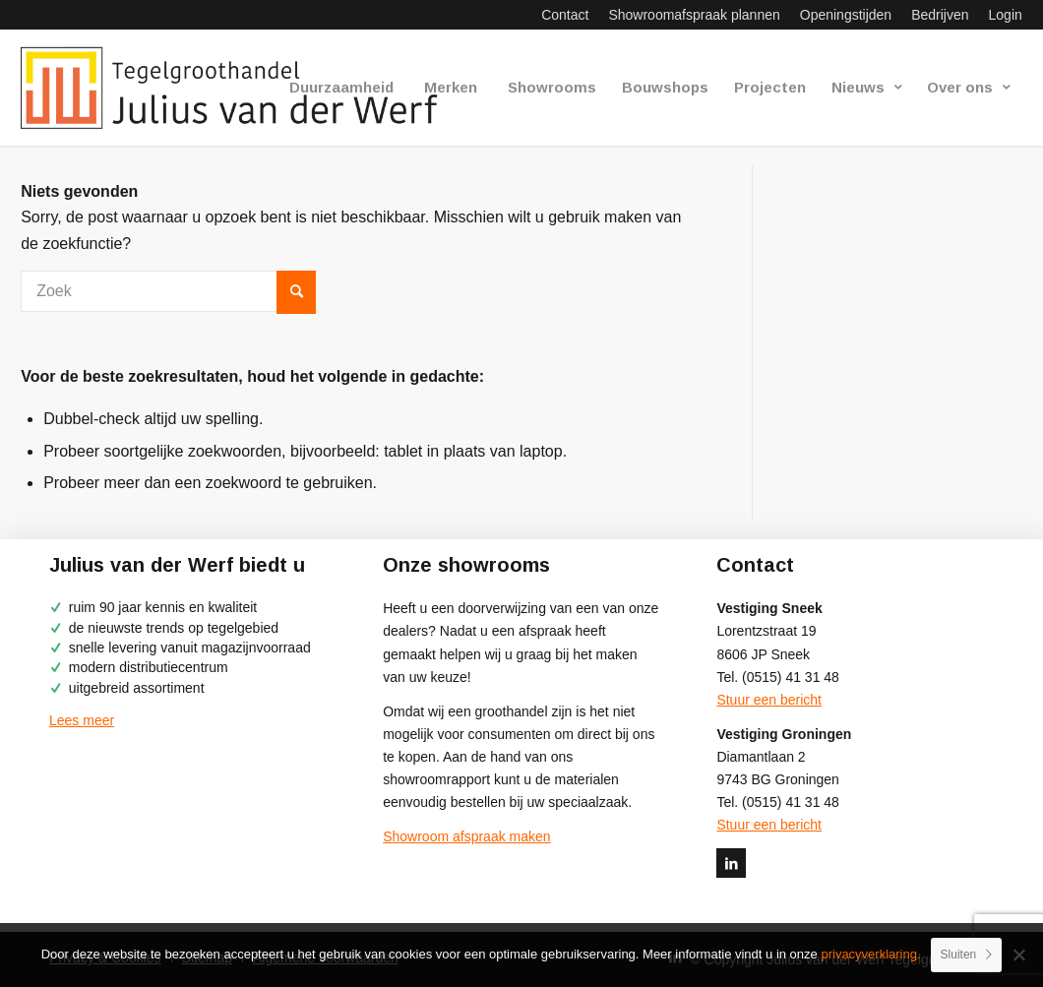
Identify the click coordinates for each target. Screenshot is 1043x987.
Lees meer (81, 720)
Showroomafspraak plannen (693, 15)
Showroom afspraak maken (466, 836)
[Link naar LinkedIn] (731, 863)
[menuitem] (564, 15)
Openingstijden (845, 15)
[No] (1018, 954)
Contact (564, 15)
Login (1005, 15)
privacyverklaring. (870, 954)
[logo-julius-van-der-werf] (238, 88)
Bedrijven (939, 15)
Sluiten (959, 954)
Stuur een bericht (769, 700)
